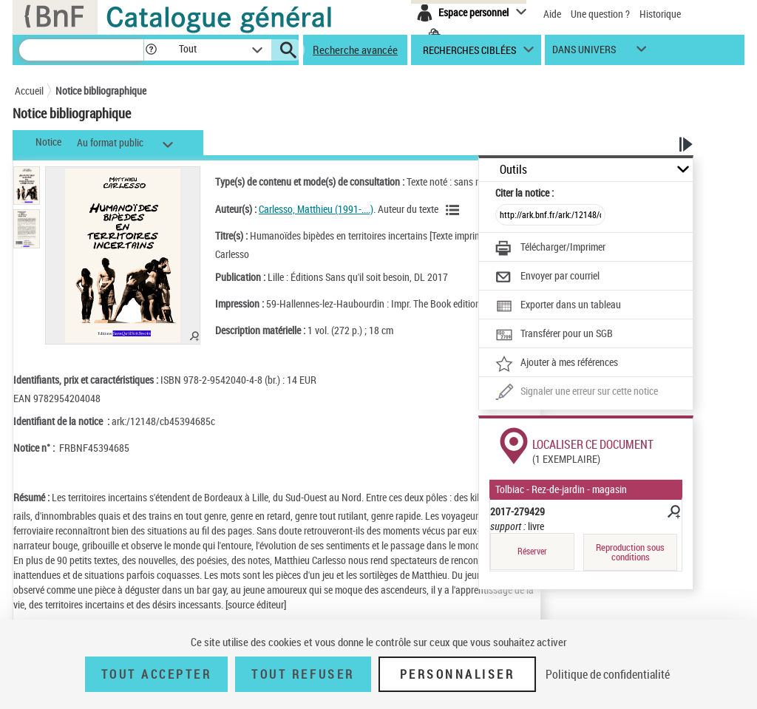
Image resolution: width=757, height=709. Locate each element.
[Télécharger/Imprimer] (550, 248)
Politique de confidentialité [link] (608, 674)
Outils (513, 169)
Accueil (29, 91)
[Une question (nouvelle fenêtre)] (576, 392)
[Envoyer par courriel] (547, 277)
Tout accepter (156, 674)
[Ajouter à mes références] (556, 364)
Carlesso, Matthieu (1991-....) (316, 209)
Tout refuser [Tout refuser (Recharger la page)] (302, 674)
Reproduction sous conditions (630, 551)
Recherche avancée (355, 49)
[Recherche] (81, 50)
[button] (150, 50)
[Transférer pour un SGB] (554, 335)
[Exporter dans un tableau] (558, 306)
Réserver (532, 551)
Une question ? (600, 14)
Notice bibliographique (100, 91)
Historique (660, 14)
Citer (524, 193)
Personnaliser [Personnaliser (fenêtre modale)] (457, 674)
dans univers (584, 53)
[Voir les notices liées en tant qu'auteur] (455, 210)
